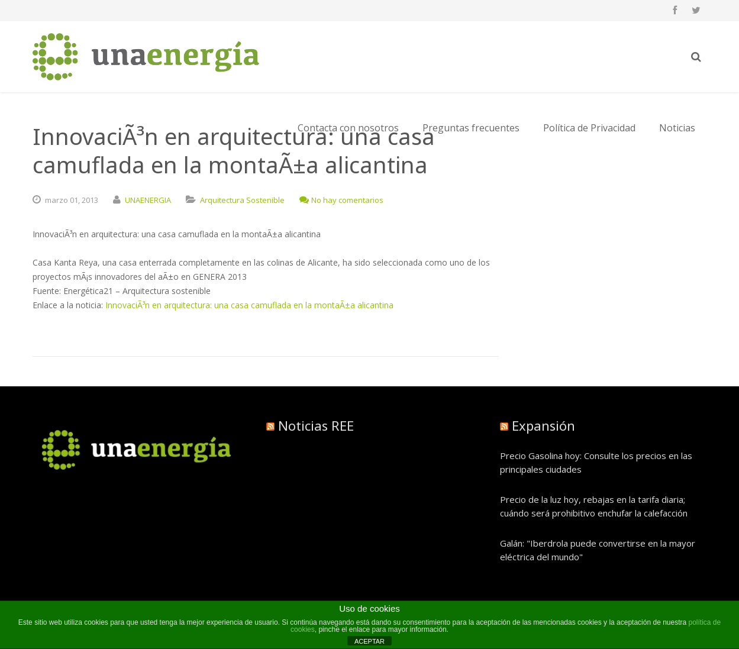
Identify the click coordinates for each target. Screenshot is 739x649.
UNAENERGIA (148, 200)
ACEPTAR (369, 641)
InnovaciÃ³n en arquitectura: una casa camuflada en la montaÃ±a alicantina (249, 305)
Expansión (543, 425)
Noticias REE (316, 425)
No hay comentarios (341, 200)
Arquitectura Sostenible (242, 200)
